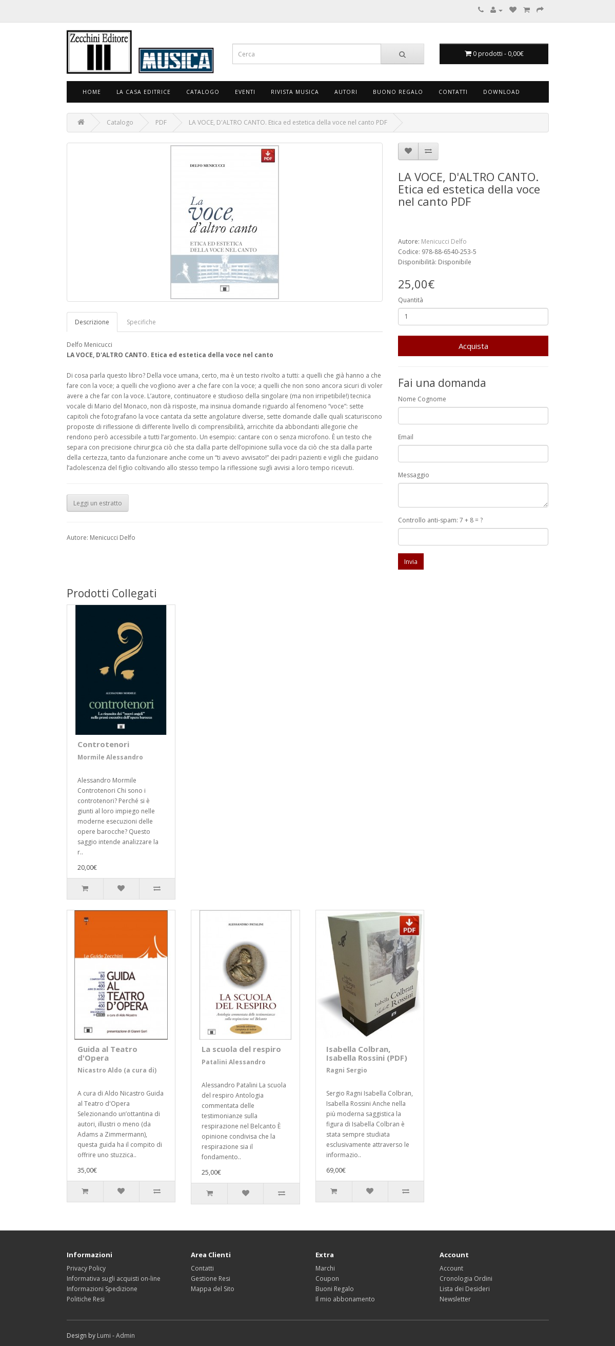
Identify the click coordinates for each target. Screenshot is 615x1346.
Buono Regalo (398, 91)
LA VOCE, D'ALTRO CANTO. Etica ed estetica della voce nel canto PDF (288, 122)
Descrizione (92, 322)
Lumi (104, 1335)
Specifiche (141, 322)
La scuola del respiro (241, 1049)
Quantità (410, 300)
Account (451, 1268)
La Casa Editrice (143, 91)
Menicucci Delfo (444, 241)
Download (501, 91)
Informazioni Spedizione (102, 1288)
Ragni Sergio (346, 1070)
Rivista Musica (295, 91)
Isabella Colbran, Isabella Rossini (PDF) (366, 1053)
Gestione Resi (210, 1278)
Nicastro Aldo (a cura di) (116, 1070)
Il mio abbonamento (345, 1299)
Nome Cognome (422, 399)
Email (405, 437)
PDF (161, 122)
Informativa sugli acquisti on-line (114, 1278)
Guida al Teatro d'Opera (107, 1053)
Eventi (245, 91)
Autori (346, 91)
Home (92, 91)
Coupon (327, 1278)
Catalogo (203, 91)
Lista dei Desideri (465, 1288)
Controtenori (103, 744)
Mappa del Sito (212, 1288)
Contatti (453, 91)
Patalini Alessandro (234, 1062)
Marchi (325, 1268)
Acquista (473, 346)
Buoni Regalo (334, 1288)
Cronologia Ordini (466, 1278)
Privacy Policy (86, 1268)
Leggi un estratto (97, 503)
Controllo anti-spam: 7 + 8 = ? (440, 520)
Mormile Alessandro (110, 757)
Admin (125, 1335)
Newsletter (455, 1299)
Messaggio (413, 475)
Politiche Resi (86, 1299)
